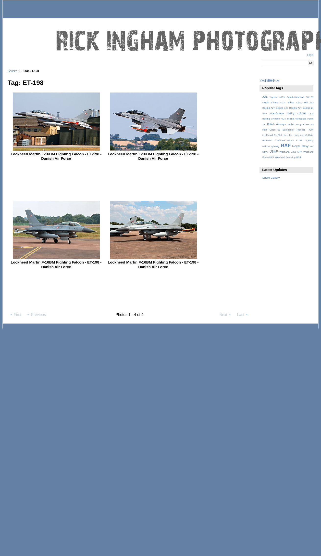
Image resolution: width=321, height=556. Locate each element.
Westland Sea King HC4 (288, 157)
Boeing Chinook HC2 (300, 113)
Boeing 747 (282, 107)
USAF (274, 151)
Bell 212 (308, 102)
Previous (36, 314)
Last (243, 314)
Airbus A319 (278, 102)
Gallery (12, 70)
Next (225, 314)
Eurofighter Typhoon (294, 129)
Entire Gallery (271, 177)
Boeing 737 (268, 107)
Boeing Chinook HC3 (274, 118)
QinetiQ (275, 146)
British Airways (276, 124)
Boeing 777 (295, 107)
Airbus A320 (294, 102)
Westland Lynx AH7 (290, 151)
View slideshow (269, 80)
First (15, 314)
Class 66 (275, 129)
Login (310, 55)
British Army (294, 124)
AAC (265, 96)
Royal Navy (300, 146)
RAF (286, 145)
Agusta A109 (277, 97)
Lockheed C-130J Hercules (277, 135)
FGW (310, 129)
